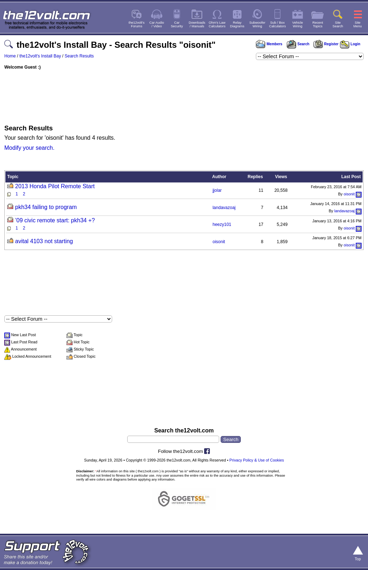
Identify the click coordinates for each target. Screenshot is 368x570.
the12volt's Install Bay (40, 56)
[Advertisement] (184, 95)
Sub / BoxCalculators (277, 24)
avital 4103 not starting (44, 241)
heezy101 (221, 224)
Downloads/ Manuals (197, 24)
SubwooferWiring (257, 24)
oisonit (349, 194)
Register (326, 44)
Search (297, 44)
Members (269, 44)
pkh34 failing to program (46, 207)
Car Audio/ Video (157, 24)
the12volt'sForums (136, 24)
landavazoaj (223, 207)
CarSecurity (177, 24)
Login (350, 44)
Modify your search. (29, 148)
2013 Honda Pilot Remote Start (55, 186)
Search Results (79, 56)
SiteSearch (337, 24)
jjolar (216, 190)
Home (10, 56)
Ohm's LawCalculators (217, 24)
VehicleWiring (297, 24)
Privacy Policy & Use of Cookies (256, 460)
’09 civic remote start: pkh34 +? (55, 220)
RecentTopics (317, 24)
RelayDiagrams (237, 24)
